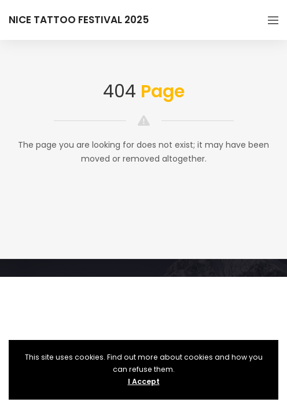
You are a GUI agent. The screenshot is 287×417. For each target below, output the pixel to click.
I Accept (144, 381)
